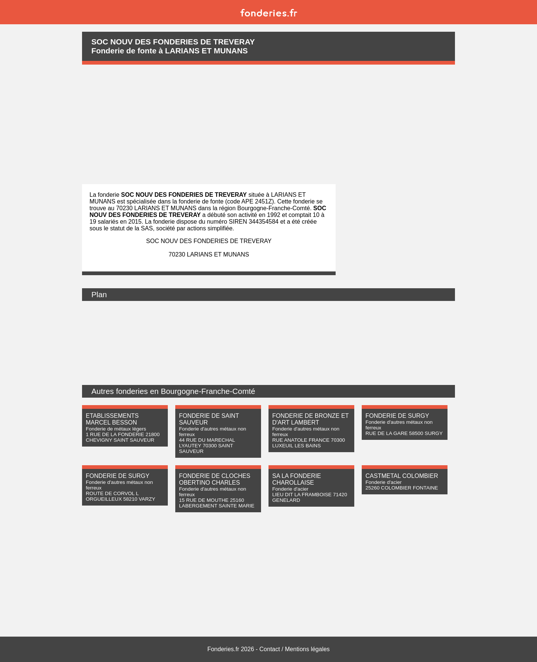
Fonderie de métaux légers (116, 429)
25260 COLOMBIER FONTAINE (401, 488)
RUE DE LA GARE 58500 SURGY (404, 433)
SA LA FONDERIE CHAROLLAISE (296, 479)
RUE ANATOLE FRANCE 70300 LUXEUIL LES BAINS (308, 442)
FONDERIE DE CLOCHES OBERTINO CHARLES (214, 479)
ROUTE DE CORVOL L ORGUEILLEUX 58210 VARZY (120, 496)
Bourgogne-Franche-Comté (208, 391)
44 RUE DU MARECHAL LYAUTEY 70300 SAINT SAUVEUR (207, 445)
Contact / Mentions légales (295, 649)
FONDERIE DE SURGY (397, 416)
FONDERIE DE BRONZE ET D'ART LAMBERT (310, 419)
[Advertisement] (268, 124)
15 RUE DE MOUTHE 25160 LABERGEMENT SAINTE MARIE (216, 503)
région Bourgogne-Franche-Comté (264, 208)
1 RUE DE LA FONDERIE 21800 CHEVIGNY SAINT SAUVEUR (123, 437)
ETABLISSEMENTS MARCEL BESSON (112, 419)
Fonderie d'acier (290, 489)
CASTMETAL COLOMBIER (401, 476)
